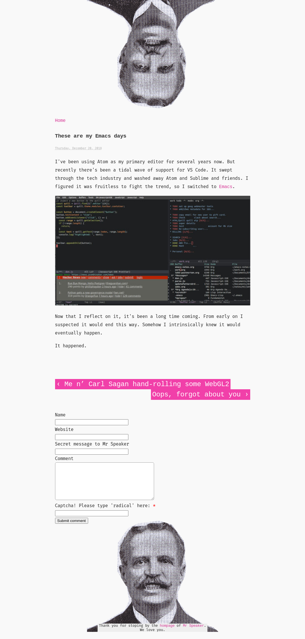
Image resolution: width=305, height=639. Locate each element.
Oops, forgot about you (196, 394)
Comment (64, 458)
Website (64, 429)
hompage (167, 632)
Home (60, 120)
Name (60, 415)
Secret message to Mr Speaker (92, 444)
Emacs (225, 187)
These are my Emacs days (90, 136)
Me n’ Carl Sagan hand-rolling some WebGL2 (146, 384)
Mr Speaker (193, 632)
